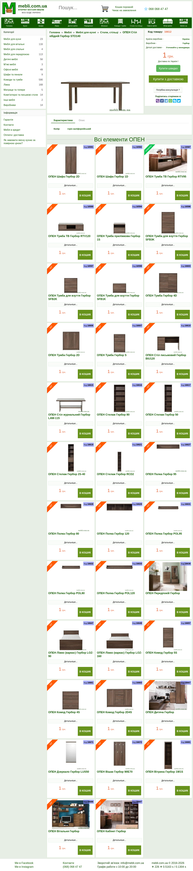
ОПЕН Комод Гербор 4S (64, 712)
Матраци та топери (23, 90)
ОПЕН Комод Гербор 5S (161, 652)
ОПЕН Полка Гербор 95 (161, 474)
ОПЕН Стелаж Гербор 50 (162, 414)
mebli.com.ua (32, 5)
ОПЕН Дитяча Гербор (160, 712)
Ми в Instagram (24, 866)
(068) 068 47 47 (72, 866)
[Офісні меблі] (152, 23)
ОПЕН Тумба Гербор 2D (64, 355)
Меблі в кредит (12, 130)
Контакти (9, 125)
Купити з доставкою (168, 79)
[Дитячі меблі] (73, 23)
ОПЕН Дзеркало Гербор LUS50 (68, 771)
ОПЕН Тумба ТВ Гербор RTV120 (69, 236)
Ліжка (23, 84)
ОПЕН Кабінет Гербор (111, 831)
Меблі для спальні (23, 49)
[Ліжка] (57, 23)
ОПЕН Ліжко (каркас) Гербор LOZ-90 (70, 654)
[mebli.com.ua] (9, 23)
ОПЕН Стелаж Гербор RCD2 (115, 474)
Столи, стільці (109, 32)
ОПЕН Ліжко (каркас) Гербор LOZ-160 (119, 654)
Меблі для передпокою (23, 54)
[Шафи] (41, 23)
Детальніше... (70, 185)
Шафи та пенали (23, 74)
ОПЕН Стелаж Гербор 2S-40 (66, 474)
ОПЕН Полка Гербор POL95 (164, 533)
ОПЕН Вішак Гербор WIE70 (115, 771)
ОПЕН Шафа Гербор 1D (112, 176)
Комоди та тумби (23, 79)
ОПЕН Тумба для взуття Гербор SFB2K (69, 297)
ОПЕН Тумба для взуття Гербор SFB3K (167, 238)
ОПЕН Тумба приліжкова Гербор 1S (118, 238)
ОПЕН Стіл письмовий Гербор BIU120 (166, 357)
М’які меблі (23, 64)
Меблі (68, 32)
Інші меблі (23, 100)
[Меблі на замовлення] (183, 24)
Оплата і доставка (14, 135)
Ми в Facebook (24, 863)
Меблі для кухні (86, 32)
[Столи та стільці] (136, 23)
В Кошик (85, 195)
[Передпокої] (88, 23)
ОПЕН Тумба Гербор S (112, 355)
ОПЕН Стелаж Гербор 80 (113, 414)
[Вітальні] (104, 23)
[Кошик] (119, 9)
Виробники (23, 105)
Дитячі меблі (23, 59)
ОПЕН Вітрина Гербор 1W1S (164, 771)
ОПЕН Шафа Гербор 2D (63, 176)
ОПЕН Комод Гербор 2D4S (114, 712)
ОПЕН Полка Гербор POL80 (66, 593)
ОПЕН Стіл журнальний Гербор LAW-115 (69, 416)
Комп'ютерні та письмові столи (23, 95)
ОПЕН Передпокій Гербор (163, 593)
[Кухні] (25, 23)
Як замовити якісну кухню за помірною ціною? (19, 142)
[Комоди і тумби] (120, 23)
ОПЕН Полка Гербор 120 (113, 533)
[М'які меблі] (168, 23)
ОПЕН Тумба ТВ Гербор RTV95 (166, 176)
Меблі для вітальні (23, 44)
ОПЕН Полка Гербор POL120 (116, 593)
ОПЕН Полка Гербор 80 (63, 533)
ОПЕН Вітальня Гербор (63, 831)
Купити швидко (168, 68)
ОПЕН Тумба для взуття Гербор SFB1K (118, 297)
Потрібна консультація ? (168, 90)
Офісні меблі (23, 69)
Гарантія (8, 119)
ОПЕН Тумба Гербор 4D (161, 295)
